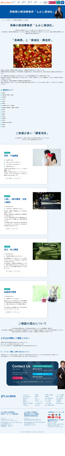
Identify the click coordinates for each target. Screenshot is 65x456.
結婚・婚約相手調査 (49, 401)
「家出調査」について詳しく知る (11, 228)
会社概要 (36, 398)
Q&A (39, 2)
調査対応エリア (12, 20)
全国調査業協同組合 (4, 429)
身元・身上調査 (48, 403)
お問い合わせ (37, 408)
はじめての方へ (17, 2)
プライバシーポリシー (39, 405)
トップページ (4, 20)
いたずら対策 (47, 405)
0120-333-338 (43, 369)
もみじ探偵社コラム (38, 406)
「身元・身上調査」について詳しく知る (12, 271)
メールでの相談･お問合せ (20, 379)
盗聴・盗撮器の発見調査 (49, 408)
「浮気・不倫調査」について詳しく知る (12, 178)
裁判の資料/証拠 (59, 406)
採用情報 (36, 399)
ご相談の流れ (26, 2)
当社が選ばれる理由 (26, 399)
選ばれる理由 (31, 2)
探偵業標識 (62, 2)
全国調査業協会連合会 (5, 428)
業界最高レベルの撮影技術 (28, 406)
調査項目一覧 (25, 401)
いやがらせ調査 (48, 406)
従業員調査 (58, 405)
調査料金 (24, 403)
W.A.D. (2, 427)
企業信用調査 (58, 403)
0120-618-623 (43, 378)
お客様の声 (36, 2)
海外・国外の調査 (59, 401)
